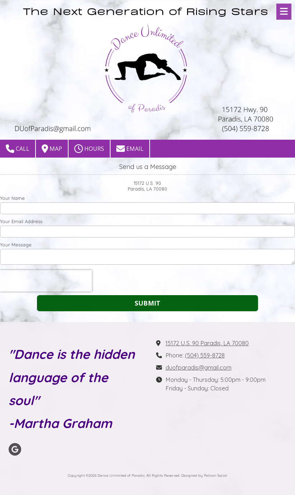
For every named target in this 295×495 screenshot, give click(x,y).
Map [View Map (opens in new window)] (52, 148)
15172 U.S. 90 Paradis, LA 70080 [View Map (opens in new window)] (207, 343)
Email (130, 148)
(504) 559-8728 (205, 355)
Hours (89, 148)
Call (17, 148)
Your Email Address (21, 221)
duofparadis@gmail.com (198, 367)
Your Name (12, 198)
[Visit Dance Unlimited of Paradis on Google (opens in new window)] (15, 449)
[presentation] (46, 281)
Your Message (16, 245)
